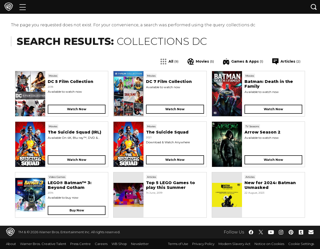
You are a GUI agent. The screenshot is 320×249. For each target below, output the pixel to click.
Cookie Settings (301, 244)
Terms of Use (178, 244)
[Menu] (22, 7)
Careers (101, 244)
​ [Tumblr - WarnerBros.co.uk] (301, 232)
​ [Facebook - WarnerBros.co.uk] (251, 232)
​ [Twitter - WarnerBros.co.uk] (261, 232)
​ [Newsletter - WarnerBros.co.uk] (311, 231)
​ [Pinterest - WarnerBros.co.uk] (291, 232)
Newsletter (140, 244)
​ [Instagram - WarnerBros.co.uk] (281, 232)
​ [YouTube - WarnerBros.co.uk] (271, 232)
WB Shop (119, 244)
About (11, 244)
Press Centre (80, 244)
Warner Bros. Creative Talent (43, 244)
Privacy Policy (203, 244)
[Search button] (314, 7)
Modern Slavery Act (234, 244)
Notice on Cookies (269, 244)
